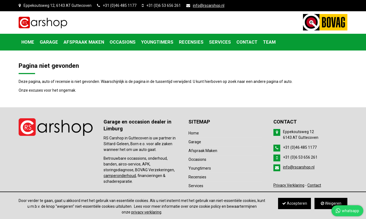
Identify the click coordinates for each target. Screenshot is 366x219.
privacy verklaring (146, 212)
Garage (194, 142)
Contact (314, 185)
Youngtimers (199, 168)
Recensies (197, 177)
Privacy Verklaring (288, 185)
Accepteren (294, 203)
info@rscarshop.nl (208, 5)
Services (195, 186)
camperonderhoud (120, 175)
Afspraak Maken (202, 150)
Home (193, 133)
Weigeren (331, 203)
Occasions (197, 159)
